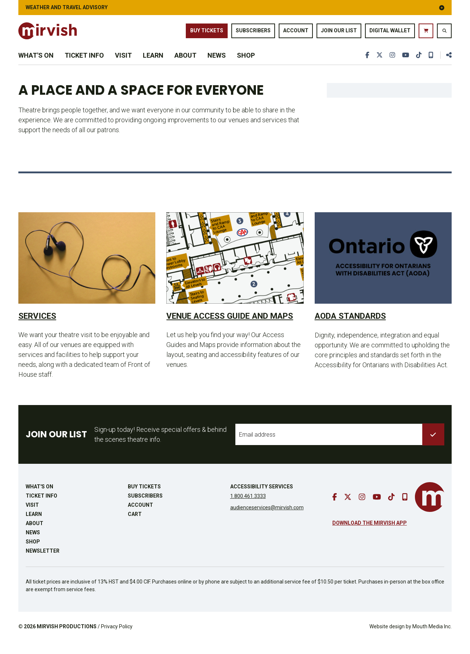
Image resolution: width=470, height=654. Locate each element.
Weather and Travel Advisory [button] (235, 7)
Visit (123, 63)
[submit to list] (433, 447)
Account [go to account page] (295, 33)
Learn (153, 63)
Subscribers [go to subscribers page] (253, 33)
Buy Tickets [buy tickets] (206, 33)
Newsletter (42, 563)
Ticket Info (84, 63)
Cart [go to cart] (135, 527)
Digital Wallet (390, 33)
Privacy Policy (117, 639)
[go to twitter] (378, 63)
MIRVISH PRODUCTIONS (67, 639)
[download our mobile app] (430, 63)
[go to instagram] (391, 63)
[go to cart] (426, 33)
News (216, 63)
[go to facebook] (366, 63)
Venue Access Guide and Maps (222, 332)
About (185, 63)
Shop (246, 63)
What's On (36, 63)
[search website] (444, 33)
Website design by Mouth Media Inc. (410, 639)
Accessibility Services (261, 499)
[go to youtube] (404, 63)
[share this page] (446, 63)
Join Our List (339, 33)
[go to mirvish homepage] (429, 509)
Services (39, 327)
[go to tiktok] (418, 63)
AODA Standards (354, 327)
